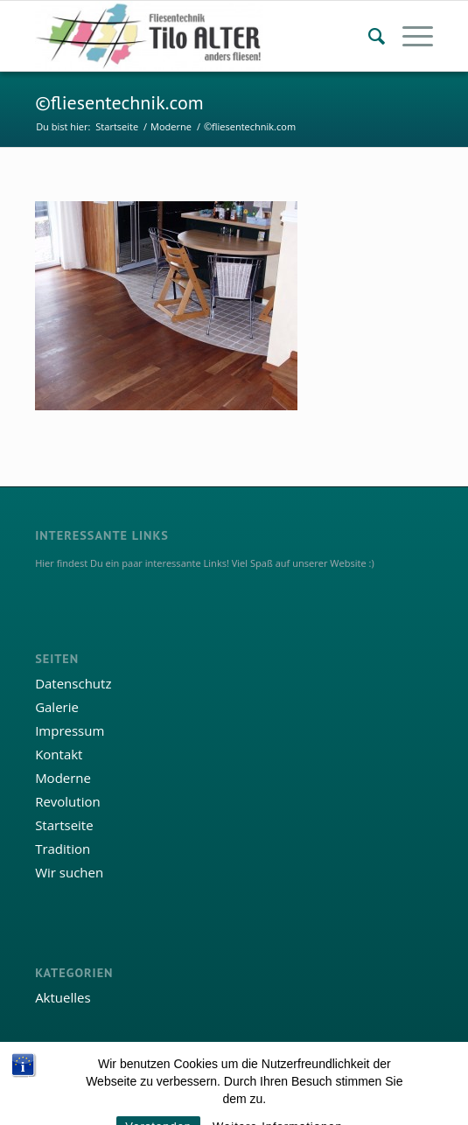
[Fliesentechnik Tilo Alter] (194, 36)
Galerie (57, 707)
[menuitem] (368, 36)
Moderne (63, 777)
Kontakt (58, 754)
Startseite (64, 825)
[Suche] (368, 36)
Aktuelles (62, 997)
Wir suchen (69, 872)
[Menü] (409, 36)
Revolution (68, 801)
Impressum (69, 730)
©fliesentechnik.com (119, 102)
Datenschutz (73, 683)
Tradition (62, 848)
